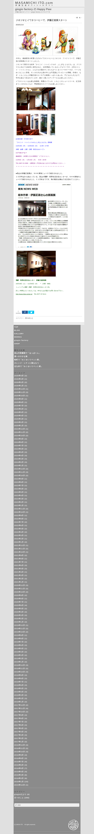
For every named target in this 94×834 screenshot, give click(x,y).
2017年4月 (19, 732)
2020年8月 (19, 599)
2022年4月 (19, 532)
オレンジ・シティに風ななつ (26, 363)
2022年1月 (19, 542)
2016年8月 (19, 758)
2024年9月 (19, 439)
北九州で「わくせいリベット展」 (28, 366)
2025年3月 (19, 419)
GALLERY (19, 334)
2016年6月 (19, 765)
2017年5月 (19, 728)
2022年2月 (19, 539)
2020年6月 (19, 605)
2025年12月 (19, 389)
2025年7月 (19, 406)
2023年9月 (19, 479)
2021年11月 (19, 549)
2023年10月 (19, 475)
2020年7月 (19, 602)
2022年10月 (19, 512)
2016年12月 (19, 745)
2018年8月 (19, 678)
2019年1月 (19, 662)
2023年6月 (19, 489)
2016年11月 (19, 748)
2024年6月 (19, 449)
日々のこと (29, 318)
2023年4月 (19, 495)
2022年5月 (19, 529)
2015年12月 (19, 785)
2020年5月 (19, 608)
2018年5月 (19, 688)
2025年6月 (19, 409)
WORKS (18, 337)
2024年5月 (19, 452)
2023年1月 (19, 505)
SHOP (17, 344)
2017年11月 (19, 708)
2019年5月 (19, 648)
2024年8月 (19, 442)
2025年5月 (19, 412)
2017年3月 (19, 735)
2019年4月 (19, 652)
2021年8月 (19, 559)
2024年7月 (19, 445)
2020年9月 (19, 595)
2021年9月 (19, 555)
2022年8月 (19, 519)
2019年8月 (19, 638)
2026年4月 (19, 376)
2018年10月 (19, 672)
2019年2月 (19, 658)
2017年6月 (19, 725)
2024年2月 (19, 462)
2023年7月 (19, 485)
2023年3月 (19, 499)
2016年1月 (19, 782)
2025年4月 (19, 416)
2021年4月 (19, 572)
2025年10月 (19, 396)
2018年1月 (19, 702)
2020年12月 (19, 585)
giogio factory (21, 340)
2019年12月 (19, 625)
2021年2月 (19, 579)
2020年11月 (19, 589)
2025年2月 (19, 422)
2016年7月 (19, 762)
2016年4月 (19, 772)
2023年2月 (19, 502)
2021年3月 (19, 575)
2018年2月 (19, 698)
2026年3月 (19, 379)
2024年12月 (19, 429)
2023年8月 (19, 482)
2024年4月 (19, 455)
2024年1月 (19, 465)
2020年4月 (19, 612)
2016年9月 (19, 755)
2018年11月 (19, 668)
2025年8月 (19, 402)
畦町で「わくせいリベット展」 (27, 360)
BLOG (17, 330)
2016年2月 (19, 778)
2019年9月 (19, 635)
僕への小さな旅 (21, 356)
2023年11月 (19, 472)
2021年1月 (19, 582)
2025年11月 (19, 392)
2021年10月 (19, 552)
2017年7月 (19, 722)
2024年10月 (19, 435)
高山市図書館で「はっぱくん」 (27, 353)
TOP (16, 327)
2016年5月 (19, 768)
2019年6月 (19, 645)
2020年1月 (19, 622)
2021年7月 (19, 562)
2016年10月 (19, 752)
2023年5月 (19, 492)
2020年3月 (19, 615)
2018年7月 (19, 682)
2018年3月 (19, 695)
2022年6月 (19, 525)
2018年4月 (19, 692)
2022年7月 (19, 522)
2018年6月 (19, 685)
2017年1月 (19, 742)
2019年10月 (19, 632)
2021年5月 (19, 569)
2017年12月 (19, 705)
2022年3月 (19, 535)
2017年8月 (19, 718)
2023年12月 (19, 469)
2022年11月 (19, 509)
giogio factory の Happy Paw (33, 9)
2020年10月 (19, 592)
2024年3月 (19, 459)
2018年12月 (19, 665)
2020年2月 (19, 618)
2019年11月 (19, 628)
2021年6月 (19, 565)
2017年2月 (19, 738)
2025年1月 (19, 425)
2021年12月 (19, 545)
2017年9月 (19, 715)
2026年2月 (19, 382)
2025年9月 (19, 399)
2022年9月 (19, 515)
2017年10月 (19, 712)
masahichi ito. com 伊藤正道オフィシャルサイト (38, 4)
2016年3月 (19, 775)
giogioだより (20, 794)
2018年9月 (19, 675)
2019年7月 (19, 642)
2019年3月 (19, 655)
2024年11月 (19, 432)
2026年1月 (19, 386)
